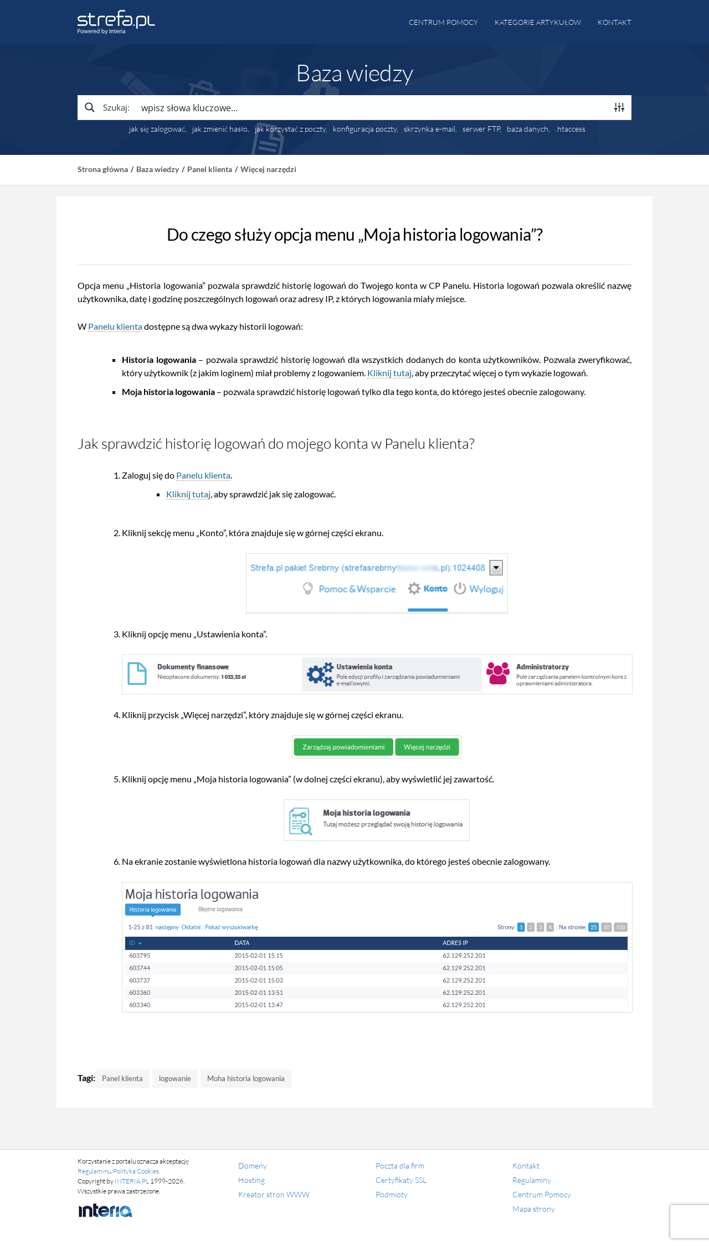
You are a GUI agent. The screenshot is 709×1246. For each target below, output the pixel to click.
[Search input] (371, 107)
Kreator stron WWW (274, 1194)
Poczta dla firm (400, 1165)
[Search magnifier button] (106, 107)
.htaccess (570, 129)
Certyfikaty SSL (401, 1180)
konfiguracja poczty (365, 129)
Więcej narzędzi (268, 169)
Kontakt (614, 22)
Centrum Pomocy (541, 1194)
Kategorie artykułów (538, 22)
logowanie (175, 1078)
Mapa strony (533, 1208)
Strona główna (103, 169)
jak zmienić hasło (220, 129)
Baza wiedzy (157, 169)
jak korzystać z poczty (290, 129)
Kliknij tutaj (389, 372)
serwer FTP (481, 129)
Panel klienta (209, 169)
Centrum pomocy (443, 22)
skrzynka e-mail (429, 129)
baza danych (527, 129)
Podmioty (392, 1194)
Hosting (251, 1180)
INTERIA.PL (132, 1181)
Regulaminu (94, 1171)
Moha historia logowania (246, 1078)
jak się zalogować (157, 129)
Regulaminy (531, 1180)
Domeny (252, 1165)
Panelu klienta (115, 326)
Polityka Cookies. (136, 1171)
